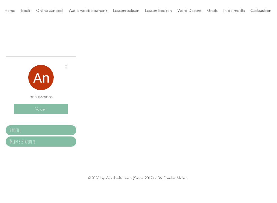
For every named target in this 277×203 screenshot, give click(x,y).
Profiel (15, 130)
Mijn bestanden (22, 141)
